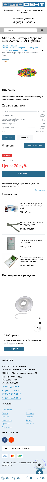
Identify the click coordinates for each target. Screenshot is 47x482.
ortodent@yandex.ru (23, 18)
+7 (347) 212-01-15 (11, 394)
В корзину (14, 349)
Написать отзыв (34, 145)
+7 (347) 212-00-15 (22, 22)
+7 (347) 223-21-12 (11, 397)
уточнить (6, 155)
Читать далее (40, 190)
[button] (37, 328)
